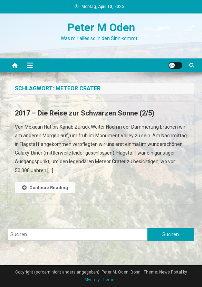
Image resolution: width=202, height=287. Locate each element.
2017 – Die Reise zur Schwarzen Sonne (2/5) (84, 113)
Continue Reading (45, 187)
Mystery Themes (101, 279)
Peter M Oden (101, 27)
